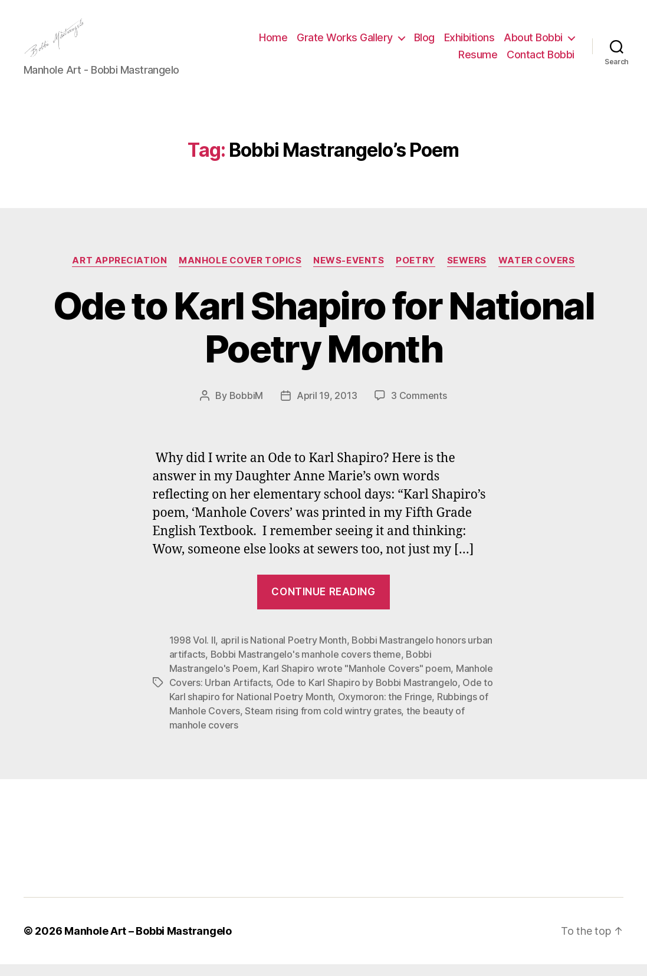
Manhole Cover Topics (240, 272)
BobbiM (246, 407)
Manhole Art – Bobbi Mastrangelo (148, 943)
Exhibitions (469, 43)
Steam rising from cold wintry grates (323, 722)
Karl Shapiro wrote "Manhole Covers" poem (356, 680)
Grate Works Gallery (345, 43)
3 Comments (418, 407)
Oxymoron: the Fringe (385, 708)
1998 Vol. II (192, 652)
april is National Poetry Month (284, 652)
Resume (477, 61)
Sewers (467, 272)
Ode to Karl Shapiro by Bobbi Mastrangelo (367, 694)
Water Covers (536, 272)
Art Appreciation (119, 272)
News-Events (348, 272)
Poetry (415, 272)
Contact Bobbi (540, 61)
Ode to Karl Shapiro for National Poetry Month (323, 339)
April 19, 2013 (327, 407)
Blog (424, 43)
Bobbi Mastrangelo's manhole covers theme (306, 666)
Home (273, 43)
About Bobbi (533, 43)
